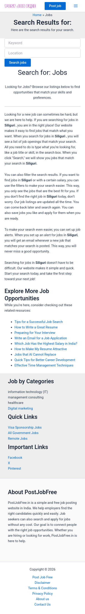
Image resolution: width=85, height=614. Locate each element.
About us (42, 599)
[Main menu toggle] (75, 6)
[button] (55, 6)
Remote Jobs (17, 439)
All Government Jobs (23, 433)
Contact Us (42, 604)
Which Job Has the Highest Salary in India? (46, 344)
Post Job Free (42, 577)
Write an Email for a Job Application (41, 338)
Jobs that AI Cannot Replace (35, 354)
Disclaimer (42, 583)
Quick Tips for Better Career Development (45, 360)
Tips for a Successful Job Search (39, 322)
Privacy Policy (42, 594)
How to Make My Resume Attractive (41, 349)
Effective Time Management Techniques (44, 365)
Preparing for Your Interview (35, 333)
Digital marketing (20, 408)
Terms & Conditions (42, 588)
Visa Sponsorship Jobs (25, 427)
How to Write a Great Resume (36, 327)
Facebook (15, 458)
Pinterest (14, 468)
